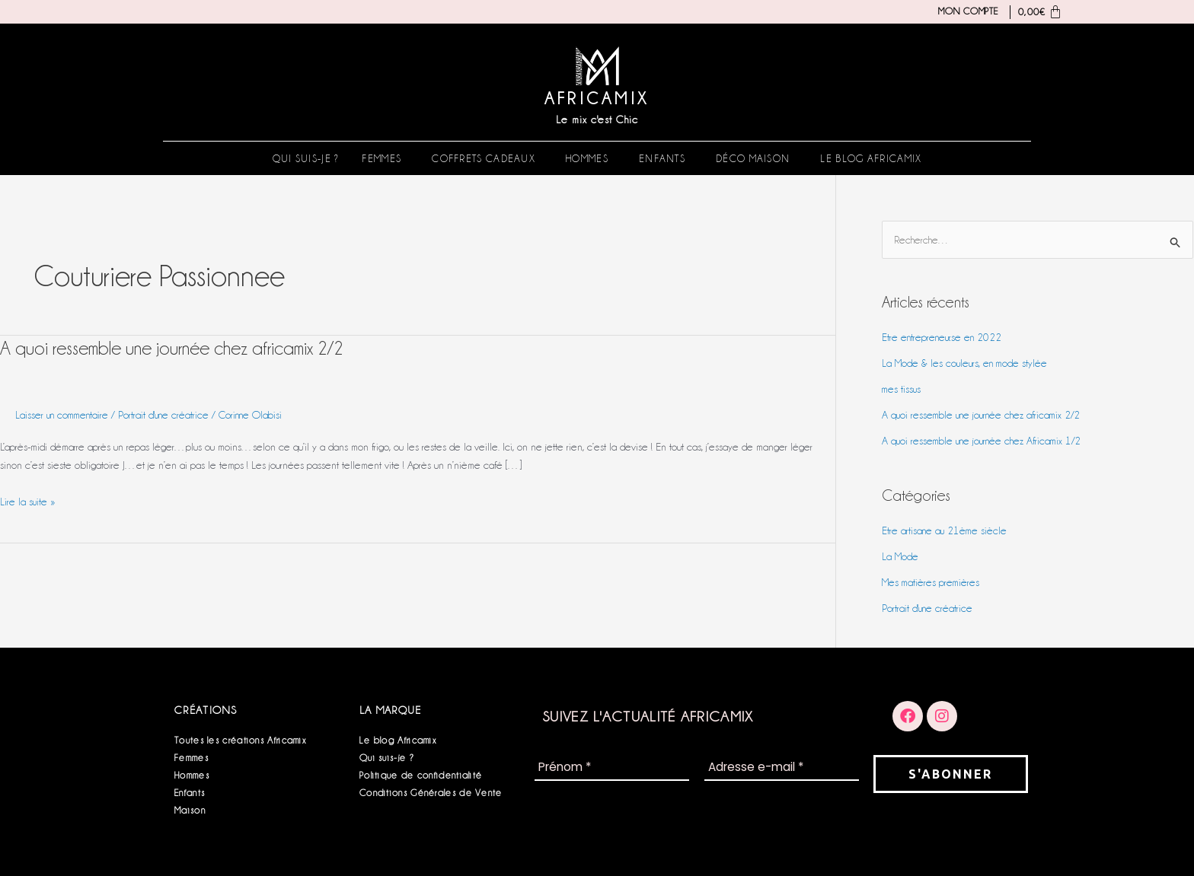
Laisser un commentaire (64, 414)
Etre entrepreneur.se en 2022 (944, 338)
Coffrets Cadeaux (483, 158)
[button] (385, 158)
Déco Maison (753, 158)
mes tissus (902, 389)
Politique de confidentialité (420, 775)
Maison (190, 810)
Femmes (381, 158)
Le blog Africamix (870, 158)
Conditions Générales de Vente (431, 793)
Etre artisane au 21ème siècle (946, 530)
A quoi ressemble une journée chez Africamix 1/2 (985, 440)
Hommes (587, 158)
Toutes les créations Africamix (240, 740)
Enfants (662, 158)
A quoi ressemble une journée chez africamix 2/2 (175, 348)
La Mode (900, 556)
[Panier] (1037, 12)
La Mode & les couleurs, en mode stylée (967, 363)
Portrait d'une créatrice (169, 414)
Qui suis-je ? (306, 158)
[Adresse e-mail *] (781, 768)
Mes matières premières (932, 582)
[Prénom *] (612, 768)
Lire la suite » (28, 499)
